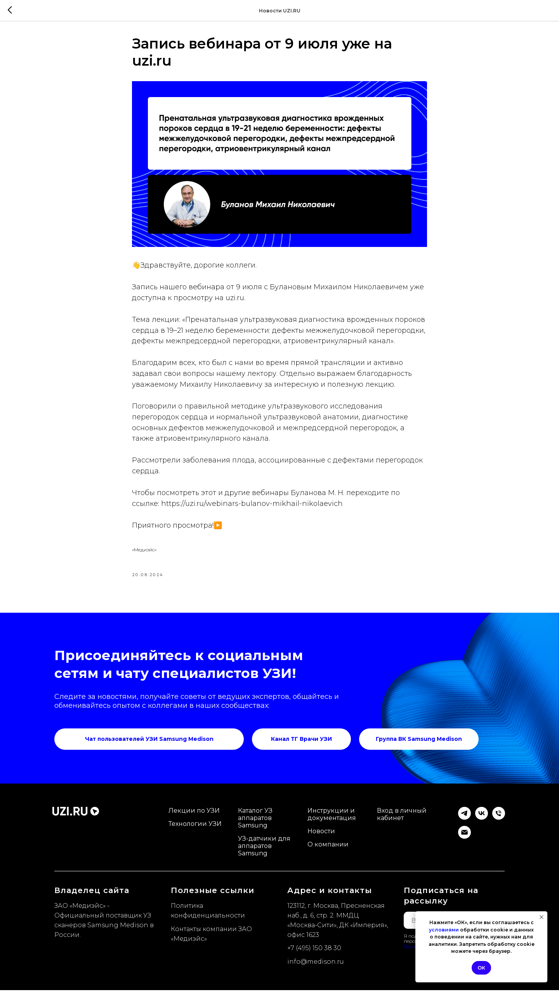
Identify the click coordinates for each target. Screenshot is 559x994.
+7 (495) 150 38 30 (314, 952)
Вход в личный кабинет (402, 818)
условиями (444, 930)
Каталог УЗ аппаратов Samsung (255, 822)
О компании (328, 848)
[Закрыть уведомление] (541, 917)
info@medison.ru (315, 965)
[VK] (481, 821)
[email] (464, 840)
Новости (321, 835)
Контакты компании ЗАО (211, 932)
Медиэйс (189, 942)
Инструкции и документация (331, 818)
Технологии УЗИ (195, 827)
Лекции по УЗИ (194, 814)
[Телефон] (498, 821)
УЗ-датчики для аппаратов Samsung (264, 850)
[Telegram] (464, 821)
